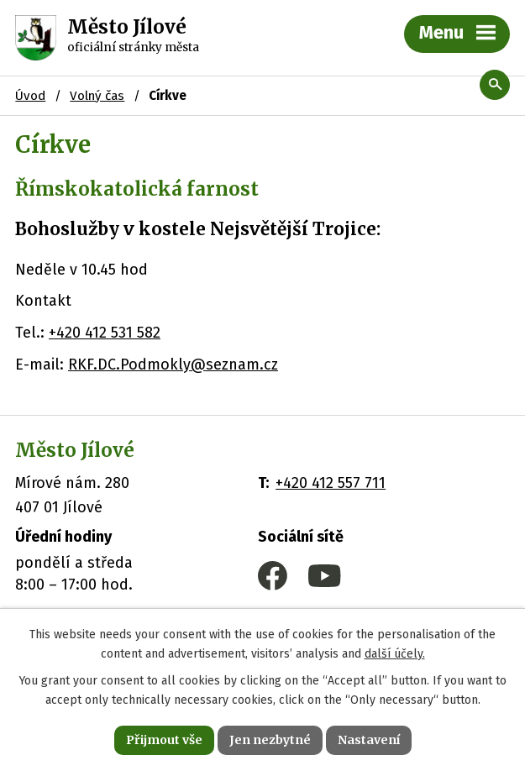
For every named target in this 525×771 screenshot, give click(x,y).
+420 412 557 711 (331, 483)
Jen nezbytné (270, 739)
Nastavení (369, 739)
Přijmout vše (164, 739)
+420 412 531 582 (104, 332)
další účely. (395, 654)
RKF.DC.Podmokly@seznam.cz (173, 364)
